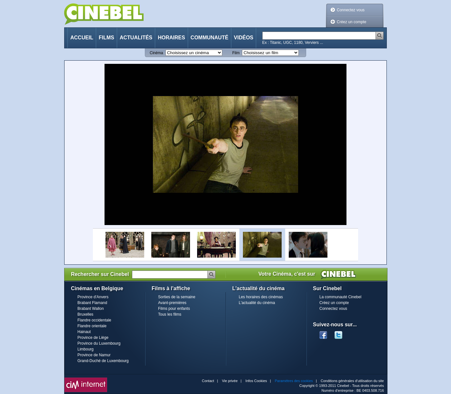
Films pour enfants (174, 308)
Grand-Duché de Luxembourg (103, 361)
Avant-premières (172, 302)
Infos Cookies (256, 381)
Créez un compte (351, 22)
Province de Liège (92, 337)
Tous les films (169, 314)
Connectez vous (351, 10)
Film (236, 53)
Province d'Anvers (92, 297)
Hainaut (84, 332)
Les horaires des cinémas (261, 297)
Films (106, 37)
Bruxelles (85, 314)
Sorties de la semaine (176, 297)
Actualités (136, 37)
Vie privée (230, 381)
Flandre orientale (91, 326)
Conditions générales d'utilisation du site (352, 381)
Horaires (171, 37)
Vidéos (243, 37)
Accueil (81, 37)
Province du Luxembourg (98, 343)
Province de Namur (94, 355)
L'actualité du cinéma (257, 302)
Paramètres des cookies (294, 381)
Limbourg (85, 349)
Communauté (209, 37)
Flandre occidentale (94, 320)
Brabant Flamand (92, 302)
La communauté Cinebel (340, 297)
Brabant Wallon (90, 308)
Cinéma (156, 53)
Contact (208, 381)
